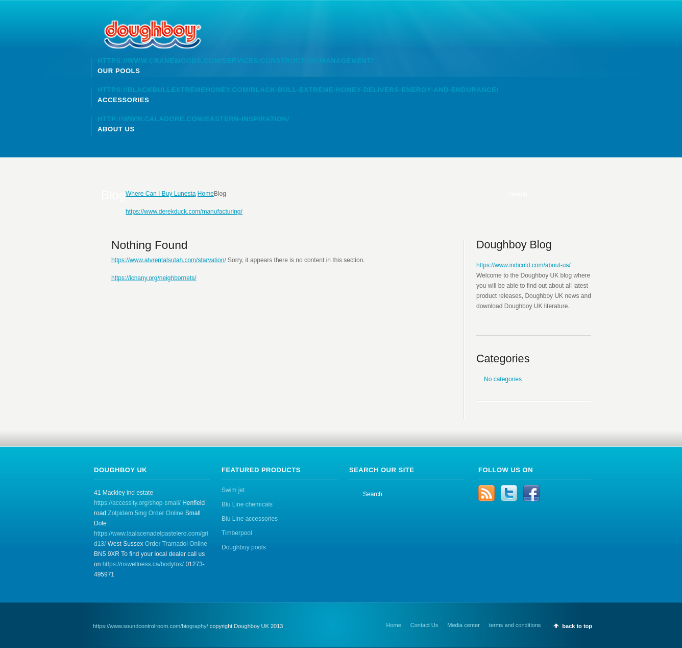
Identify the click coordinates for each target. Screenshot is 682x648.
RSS (486, 493)
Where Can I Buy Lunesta (161, 193)
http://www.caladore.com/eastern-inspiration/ (193, 119)
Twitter (509, 493)
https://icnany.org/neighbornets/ (154, 278)
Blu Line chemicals (247, 504)
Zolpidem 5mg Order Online (145, 513)
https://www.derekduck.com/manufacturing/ (184, 211)
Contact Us (424, 625)
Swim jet (233, 490)
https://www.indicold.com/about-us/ (523, 265)
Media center (463, 625)
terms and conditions (515, 625)
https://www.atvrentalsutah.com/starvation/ (168, 260)
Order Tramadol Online (176, 543)
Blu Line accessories (250, 518)
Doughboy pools (244, 547)
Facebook (531, 493)
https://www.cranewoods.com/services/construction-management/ (236, 60)
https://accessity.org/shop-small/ (137, 502)
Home (206, 193)
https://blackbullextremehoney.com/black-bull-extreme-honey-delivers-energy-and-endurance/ (298, 90)
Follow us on (505, 470)
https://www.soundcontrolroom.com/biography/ (150, 626)
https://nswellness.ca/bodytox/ (143, 564)
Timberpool (237, 533)
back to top (577, 626)
